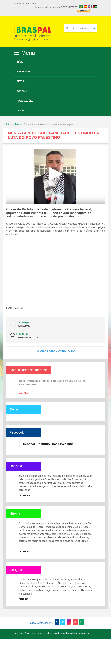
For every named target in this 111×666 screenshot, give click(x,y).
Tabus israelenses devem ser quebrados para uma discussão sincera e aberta (52, 382)
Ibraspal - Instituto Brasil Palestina (48, 444)
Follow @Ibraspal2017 (41, 622)
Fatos (20, 81)
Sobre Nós (23, 71)
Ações (21, 91)
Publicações (25, 100)
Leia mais (24, 495)
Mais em (23, 598)
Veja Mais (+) (25, 393)
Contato (22, 110)
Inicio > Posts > (14, 124)
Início (20, 61)
